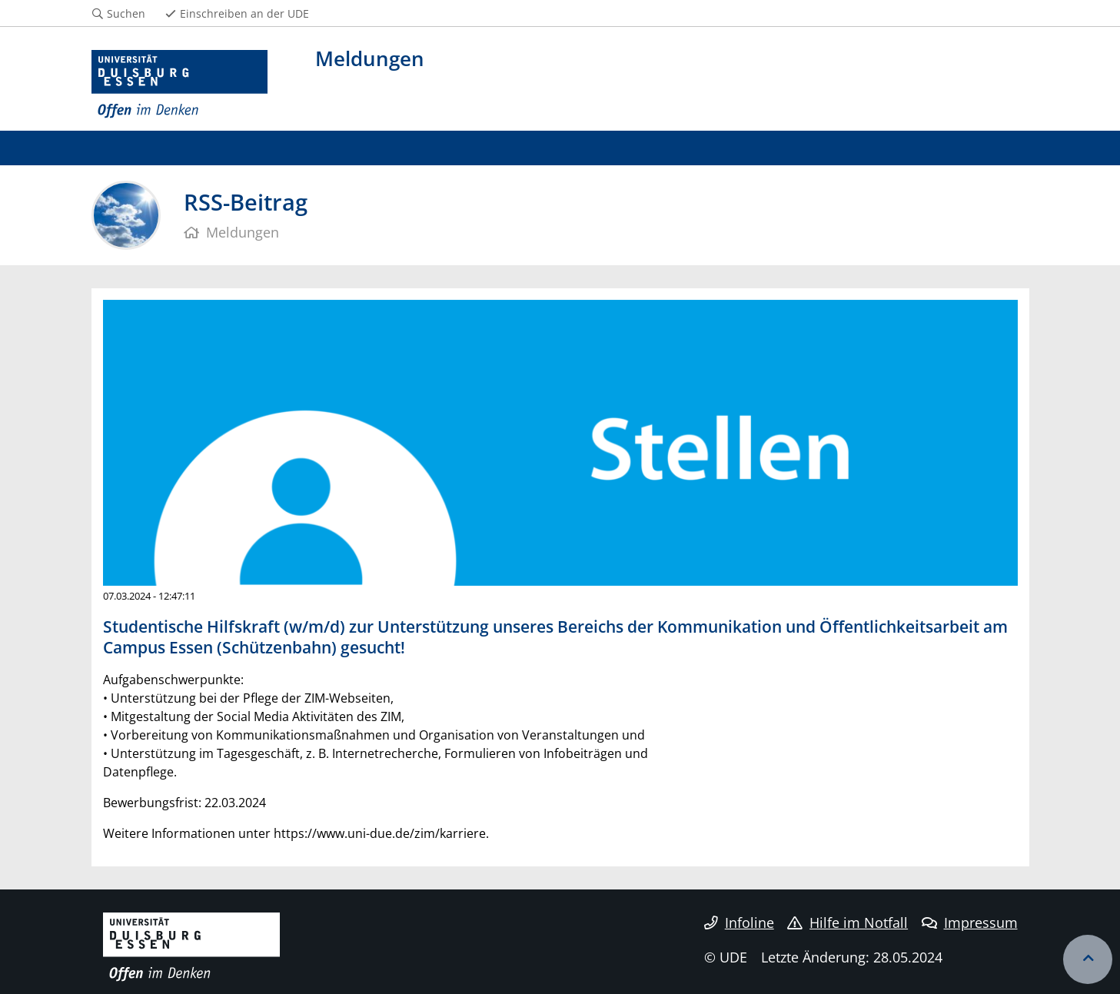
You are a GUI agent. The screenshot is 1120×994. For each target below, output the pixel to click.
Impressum (970, 922)
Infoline (739, 922)
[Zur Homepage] (179, 84)
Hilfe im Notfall (847, 922)
